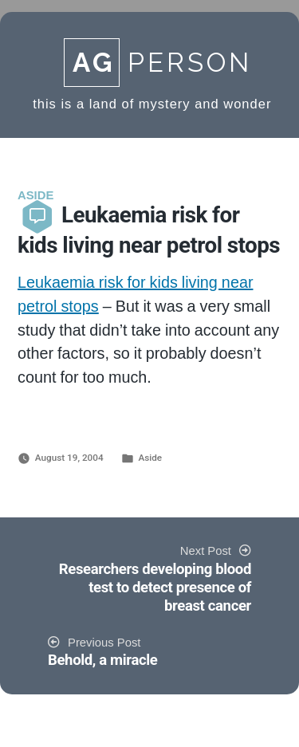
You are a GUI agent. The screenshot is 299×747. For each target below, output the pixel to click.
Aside (150, 457)
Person (158, 62)
